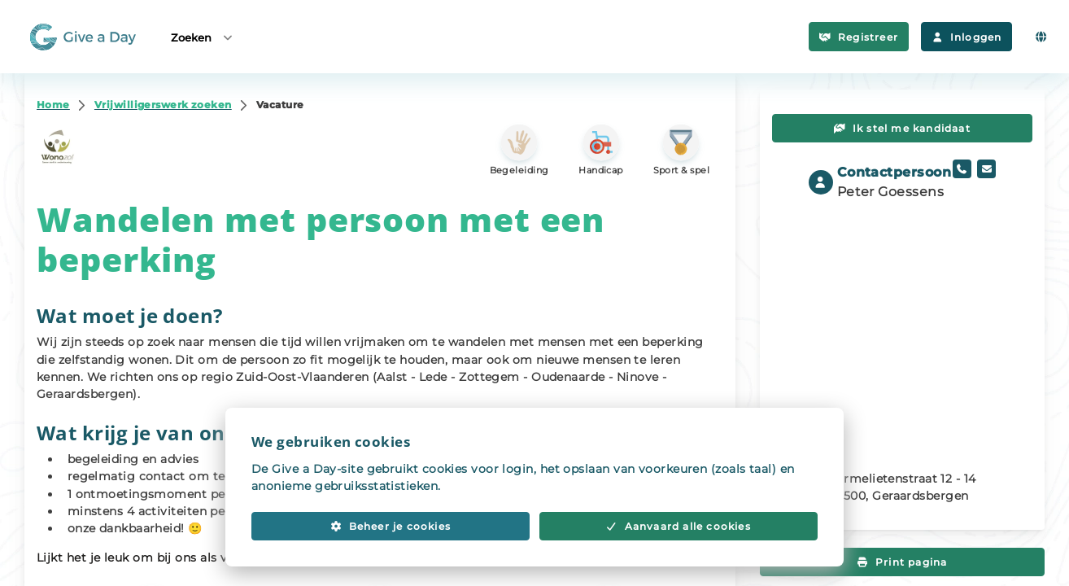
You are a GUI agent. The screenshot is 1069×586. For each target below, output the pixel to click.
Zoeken (202, 37)
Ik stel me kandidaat (902, 128)
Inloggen (966, 37)
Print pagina (902, 562)
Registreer (858, 37)
